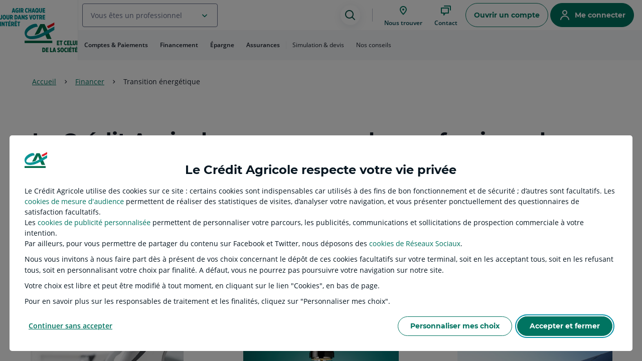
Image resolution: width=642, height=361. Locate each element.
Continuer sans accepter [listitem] (70, 325)
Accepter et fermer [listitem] (565, 325)
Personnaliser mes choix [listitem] (455, 325)
